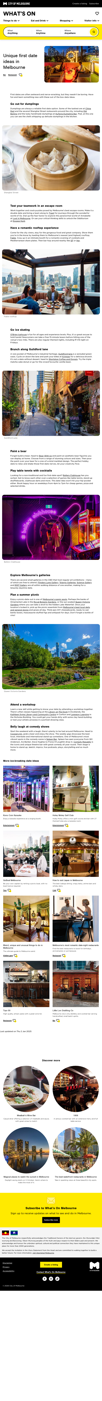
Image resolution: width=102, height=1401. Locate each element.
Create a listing (79, 4)
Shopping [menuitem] (66, 20)
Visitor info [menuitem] (91, 20)
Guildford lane (65, 354)
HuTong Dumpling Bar (66, 114)
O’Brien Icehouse (18, 334)
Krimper (66, 357)
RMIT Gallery (21, 585)
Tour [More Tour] (5, 890)
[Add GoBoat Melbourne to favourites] (9, 890)
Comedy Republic (82, 742)
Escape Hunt (19, 221)
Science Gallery (84, 583)
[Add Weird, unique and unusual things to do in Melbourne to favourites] (16, 955)
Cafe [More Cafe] (54, 890)
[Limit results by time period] (46, 32)
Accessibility (8, 1381)
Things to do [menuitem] (11, 20)
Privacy (6, 1377)
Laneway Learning (80, 714)
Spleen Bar (51, 739)
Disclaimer (7, 1373)
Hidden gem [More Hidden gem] (8, 955)
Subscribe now (51, 1330)
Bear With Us (45, 456)
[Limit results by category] (17, 32)
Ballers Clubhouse (71, 475)
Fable (13, 238)
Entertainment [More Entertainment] (8, 825)
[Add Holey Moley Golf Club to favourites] (67, 825)
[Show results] (94, 32)
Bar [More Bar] (4, 75)
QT (72, 241)
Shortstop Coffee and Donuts (63, 359)
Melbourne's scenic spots (55, 599)
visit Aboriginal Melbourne (43, 1363)
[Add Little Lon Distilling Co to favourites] (58, 1020)
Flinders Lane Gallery (48, 583)
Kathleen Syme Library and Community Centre (33, 714)
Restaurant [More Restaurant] (12, 75)
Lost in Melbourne (21, 218)
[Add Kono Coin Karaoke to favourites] (17, 825)
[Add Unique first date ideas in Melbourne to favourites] (21, 75)
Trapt (51, 213)
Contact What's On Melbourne (51, 1382)
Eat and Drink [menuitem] (39, 20)
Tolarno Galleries (67, 583)
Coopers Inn (16, 734)
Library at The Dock (58, 712)
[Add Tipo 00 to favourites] (14, 1020)
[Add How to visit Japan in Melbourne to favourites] (59, 890)
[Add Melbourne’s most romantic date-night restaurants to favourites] (64, 955)
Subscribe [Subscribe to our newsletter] (94, 4)
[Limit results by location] (74, 32)
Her (78, 241)
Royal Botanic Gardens (45, 602)
